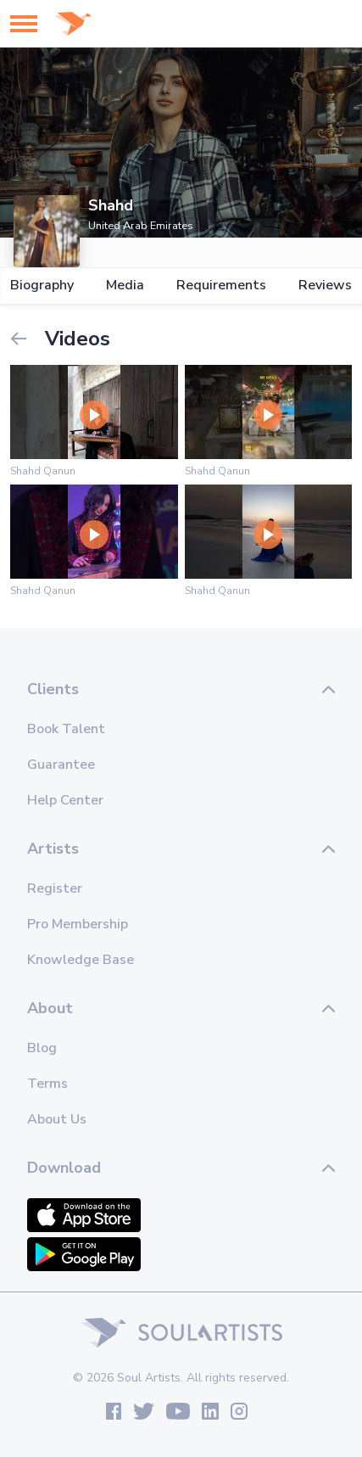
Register (54, 888)
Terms (47, 1083)
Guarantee (61, 764)
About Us (56, 1119)
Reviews (325, 285)
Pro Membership (77, 924)
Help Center (65, 800)
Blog (42, 1048)
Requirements (221, 285)
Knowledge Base (80, 959)
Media (125, 285)
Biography (42, 285)
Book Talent (66, 728)
